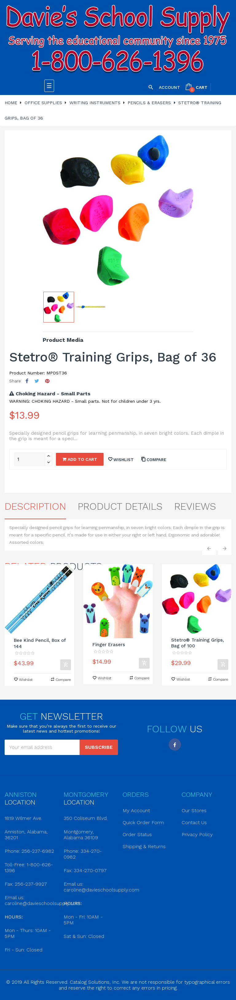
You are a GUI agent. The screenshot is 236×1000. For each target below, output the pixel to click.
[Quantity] (29, 459)
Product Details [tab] (120, 506)
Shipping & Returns (144, 846)
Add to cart (79, 459)
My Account (136, 810)
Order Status (137, 834)
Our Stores (194, 810)
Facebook (175, 744)
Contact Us (194, 822)
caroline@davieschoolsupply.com (42, 903)
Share (27, 381)
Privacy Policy (197, 834)
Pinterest (47, 381)
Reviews (195, 506)
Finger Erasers (108, 644)
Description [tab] (35, 506)
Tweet (36, 381)
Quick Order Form (143, 822)
